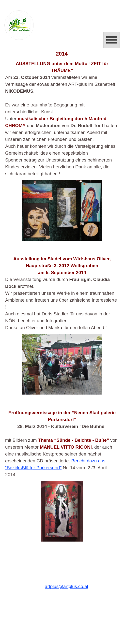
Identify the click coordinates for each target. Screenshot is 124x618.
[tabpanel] (62, 118)
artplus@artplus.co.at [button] (66, 586)
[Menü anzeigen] (111, 40)
